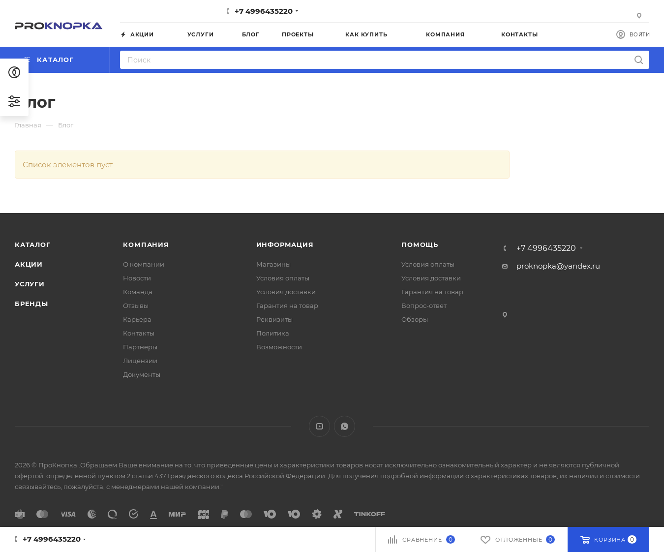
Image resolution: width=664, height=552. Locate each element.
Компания (146, 244)
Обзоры (414, 319)
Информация (285, 244)
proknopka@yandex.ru (558, 266)
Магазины (273, 264)
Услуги (30, 284)
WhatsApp (344, 426)
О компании (143, 264)
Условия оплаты (282, 278)
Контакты (138, 333)
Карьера (137, 319)
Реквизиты (274, 319)
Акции (29, 264)
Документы (141, 374)
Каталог (33, 244)
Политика (272, 333)
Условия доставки (286, 292)
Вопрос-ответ (424, 305)
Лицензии (140, 361)
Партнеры (140, 347)
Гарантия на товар (287, 305)
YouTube (319, 426)
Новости (137, 278)
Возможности (279, 347)
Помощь (419, 244)
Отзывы (136, 305)
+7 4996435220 (264, 11)
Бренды (31, 303)
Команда (137, 292)
